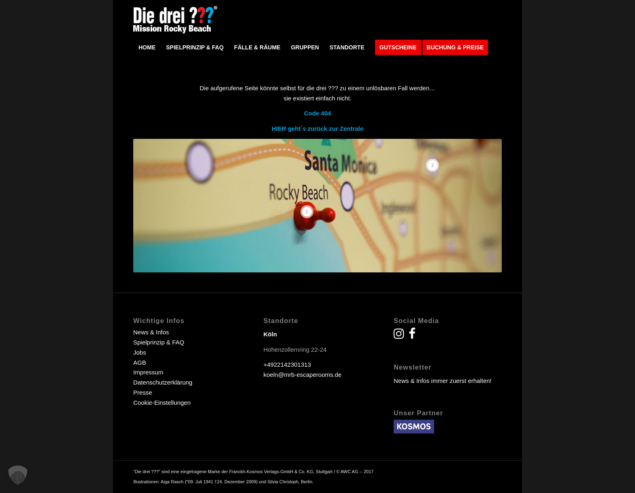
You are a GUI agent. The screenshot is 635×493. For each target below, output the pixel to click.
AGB (139, 362)
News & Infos (151, 332)
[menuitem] (147, 47)
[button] (18, 475)
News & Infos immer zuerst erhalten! (443, 380)
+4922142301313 (287, 364)
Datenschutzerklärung (162, 382)
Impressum (148, 372)
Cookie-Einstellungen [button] (162, 402)
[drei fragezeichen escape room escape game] (175, 18)
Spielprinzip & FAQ (158, 342)
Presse (142, 392)
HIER (279, 128)
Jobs (139, 352)
